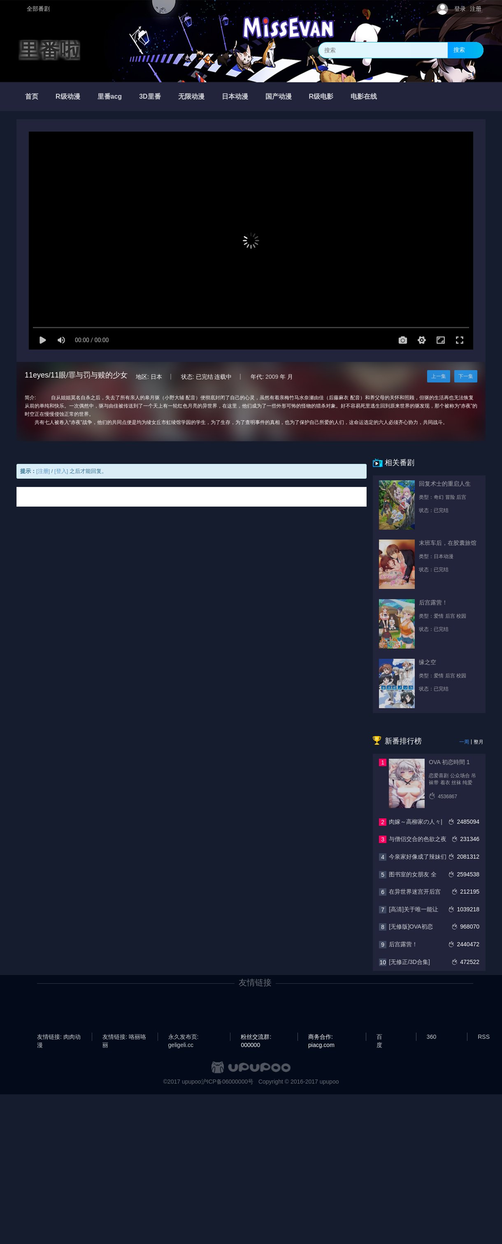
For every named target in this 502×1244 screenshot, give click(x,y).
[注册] (43, 471)
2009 (271, 377)
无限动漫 (191, 96)
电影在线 (364, 96)
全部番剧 (38, 8)
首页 (31, 96)
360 (431, 1036)
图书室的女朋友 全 (413, 874)
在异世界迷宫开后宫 (415, 891)
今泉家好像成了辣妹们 (417, 856)
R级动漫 (68, 96)
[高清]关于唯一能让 (413, 909)
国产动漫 (278, 96)
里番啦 (49, 50)
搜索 (459, 49)
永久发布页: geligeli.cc (183, 1037)
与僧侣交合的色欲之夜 (417, 839)
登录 (460, 8)
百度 (379, 1037)
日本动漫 (235, 96)
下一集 (465, 376)
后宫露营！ (403, 944)
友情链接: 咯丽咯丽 (124, 1037)
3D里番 (149, 96)
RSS (484, 1036)
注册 (475, 8)
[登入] (61, 471)
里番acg (110, 96)
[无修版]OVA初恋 (410, 926)
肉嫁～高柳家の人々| (415, 821)
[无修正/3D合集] (409, 962)
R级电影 (321, 96)
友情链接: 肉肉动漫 (59, 1037)
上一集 (438, 376)
